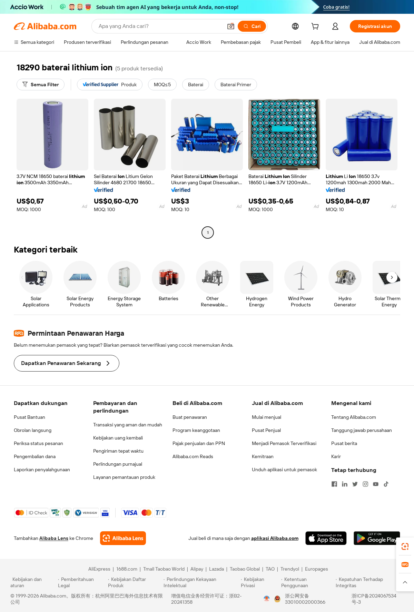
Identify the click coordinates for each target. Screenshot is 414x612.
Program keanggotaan (196, 430)
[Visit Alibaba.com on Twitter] (355, 484)
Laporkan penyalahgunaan (42, 469)
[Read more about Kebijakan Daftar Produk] (134, 582)
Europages (316, 569)
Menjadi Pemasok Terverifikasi (284, 443)
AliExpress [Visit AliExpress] (99, 569)
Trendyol (289, 569)
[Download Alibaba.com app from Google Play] (377, 538)
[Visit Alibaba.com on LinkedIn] (345, 484)
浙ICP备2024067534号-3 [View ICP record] (374, 599)
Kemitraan (263, 456)
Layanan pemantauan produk (124, 477)
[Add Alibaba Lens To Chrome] (123, 538)
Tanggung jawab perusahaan (361, 430)
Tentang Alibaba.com (353, 417)
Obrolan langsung (32, 430)
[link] (405, 546)
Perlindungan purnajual (117, 464)
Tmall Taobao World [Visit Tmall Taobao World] (164, 569)
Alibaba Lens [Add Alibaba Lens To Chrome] (53, 538)
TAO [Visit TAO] (270, 569)
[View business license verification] (267, 598)
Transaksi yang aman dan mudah (127, 424)
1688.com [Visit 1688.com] (126, 569)
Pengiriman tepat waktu (118, 451)
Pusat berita (344, 443)
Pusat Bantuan (29, 417)
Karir (336, 456)
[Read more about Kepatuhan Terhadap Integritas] (370, 582)
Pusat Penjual (266, 430)
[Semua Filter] (41, 84)
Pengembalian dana (35, 456)
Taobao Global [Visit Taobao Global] (245, 569)
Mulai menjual (266, 417)
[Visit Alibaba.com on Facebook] (334, 484)
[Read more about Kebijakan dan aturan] (33, 582)
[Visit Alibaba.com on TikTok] (386, 484)
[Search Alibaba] (160, 26)
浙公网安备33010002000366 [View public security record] (305, 599)
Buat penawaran (189, 417)
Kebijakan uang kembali (118, 438)
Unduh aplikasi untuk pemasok (284, 469)
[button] (231, 26)
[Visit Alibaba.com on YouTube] (376, 484)
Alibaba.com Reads (192, 456)
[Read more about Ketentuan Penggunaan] (307, 582)
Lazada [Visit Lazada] (216, 569)
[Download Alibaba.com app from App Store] (326, 538)
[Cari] (252, 26)
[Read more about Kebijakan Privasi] (260, 582)
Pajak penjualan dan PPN (198, 443)
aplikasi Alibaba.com (274, 538)
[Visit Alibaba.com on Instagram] (365, 484)
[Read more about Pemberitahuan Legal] (82, 582)
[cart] (316, 27)
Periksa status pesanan (38, 443)
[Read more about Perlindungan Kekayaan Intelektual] (201, 582)
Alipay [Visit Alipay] (196, 569)
